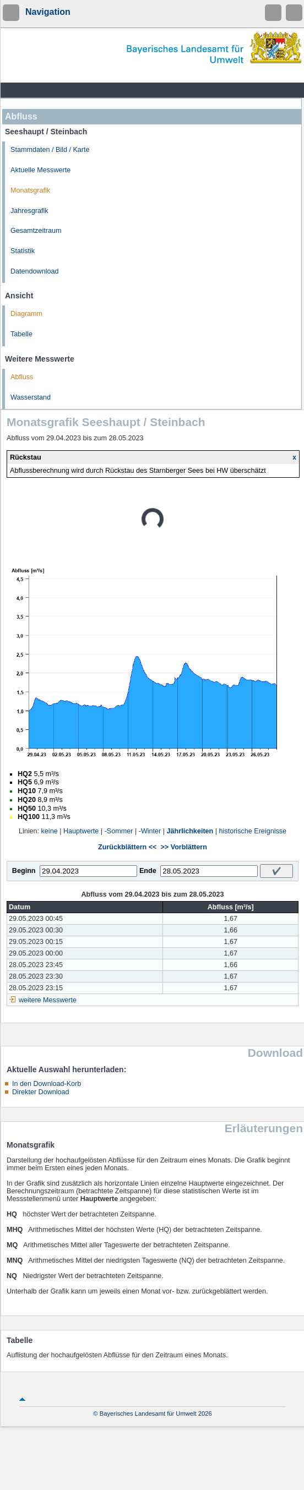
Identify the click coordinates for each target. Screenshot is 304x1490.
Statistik (22, 251)
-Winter (150, 831)
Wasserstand (30, 397)
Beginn (24, 871)
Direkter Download (40, 1092)
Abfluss (21, 377)
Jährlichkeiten (190, 831)
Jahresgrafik (29, 211)
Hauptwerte (81, 831)
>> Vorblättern (183, 847)
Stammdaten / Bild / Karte (50, 150)
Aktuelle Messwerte (40, 170)
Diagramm (26, 314)
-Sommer (119, 831)
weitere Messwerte (48, 1000)
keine (49, 831)
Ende (147, 871)
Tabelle (21, 334)
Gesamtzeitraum (35, 230)
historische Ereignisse (253, 831)
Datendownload (34, 271)
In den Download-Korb (46, 1084)
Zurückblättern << (127, 847)
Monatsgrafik (30, 190)
